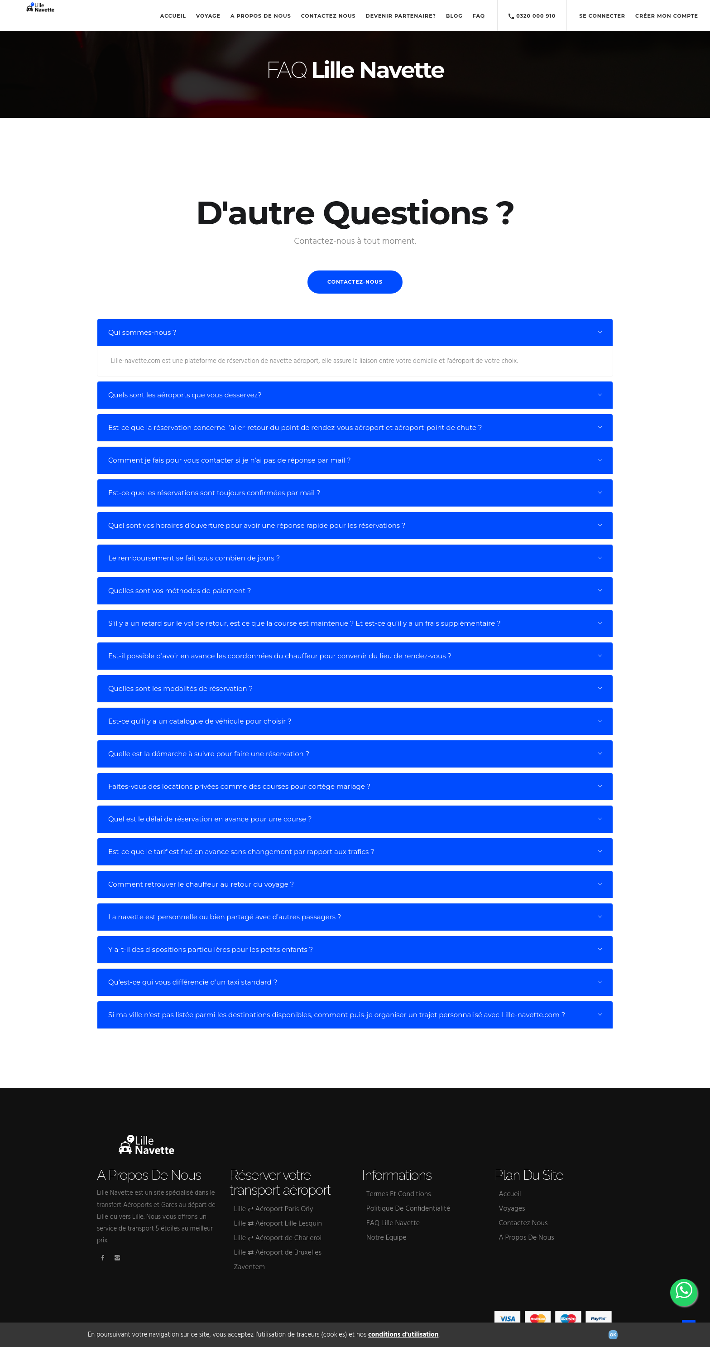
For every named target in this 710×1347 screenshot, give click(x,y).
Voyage (208, 16)
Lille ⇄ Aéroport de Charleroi (278, 1238)
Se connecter (602, 16)
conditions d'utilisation (403, 1334)
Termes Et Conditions (398, 1194)
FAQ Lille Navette (393, 1223)
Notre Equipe (386, 1238)
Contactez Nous (328, 16)
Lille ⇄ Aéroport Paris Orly (273, 1209)
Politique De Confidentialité (408, 1209)
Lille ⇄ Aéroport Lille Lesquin (278, 1224)
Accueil (173, 16)
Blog (454, 16)
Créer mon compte (666, 16)
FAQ (479, 16)
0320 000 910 (532, 16)
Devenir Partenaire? (401, 16)
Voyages (512, 1209)
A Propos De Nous (260, 16)
